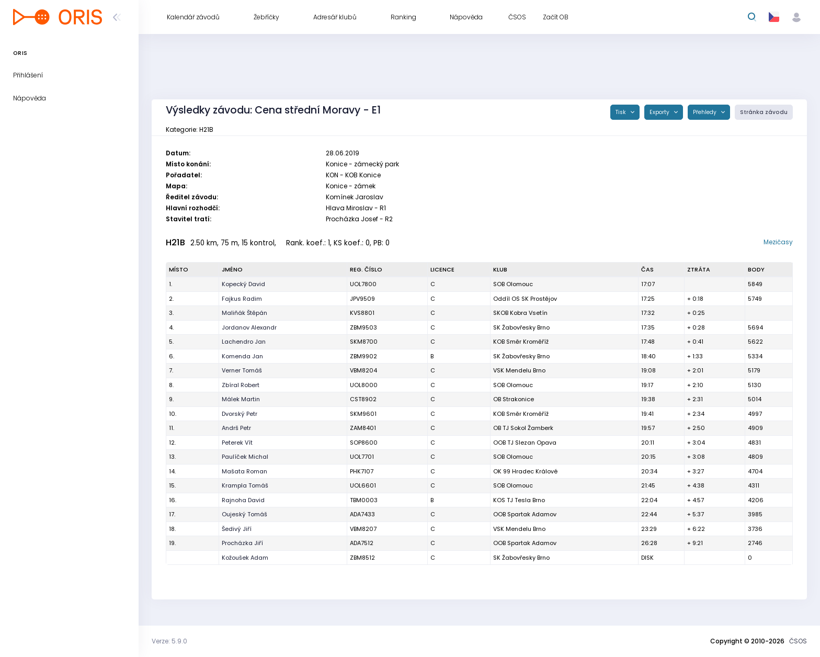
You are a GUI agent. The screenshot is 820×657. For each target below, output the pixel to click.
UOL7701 (362, 456)
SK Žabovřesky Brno (521, 327)
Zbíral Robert (240, 385)
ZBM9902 (363, 356)
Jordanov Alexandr (249, 327)
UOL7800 (363, 284)
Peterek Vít (237, 442)
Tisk (622, 112)
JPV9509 (362, 298)
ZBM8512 (362, 557)
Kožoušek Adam (245, 557)
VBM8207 (363, 529)
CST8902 (363, 399)
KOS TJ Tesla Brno (519, 500)
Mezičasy (778, 241)
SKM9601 (363, 414)
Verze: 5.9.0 (169, 641)
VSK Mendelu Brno (519, 370)
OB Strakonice (513, 399)
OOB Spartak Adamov (524, 514)
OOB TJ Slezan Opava (524, 442)
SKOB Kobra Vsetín (520, 313)
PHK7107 (361, 471)
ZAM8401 (363, 428)
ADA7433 (362, 514)
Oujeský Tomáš (244, 514)
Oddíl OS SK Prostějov (525, 298)
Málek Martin (241, 399)
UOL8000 (364, 385)
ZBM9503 (363, 327)
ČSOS (798, 641)
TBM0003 (364, 500)
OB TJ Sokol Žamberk (523, 428)
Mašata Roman (244, 471)
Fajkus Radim (242, 298)
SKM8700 (364, 341)
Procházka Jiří (242, 543)
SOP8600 (364, 442)
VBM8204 (363, 370)
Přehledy (705, 112)
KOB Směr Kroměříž (521, 341)
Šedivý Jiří (237, 529)
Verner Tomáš (242, 370)
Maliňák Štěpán (244, 313)
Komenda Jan (242, 356)
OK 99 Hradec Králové (525, 471)
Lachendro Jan (244, 341)
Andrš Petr (236, 428)
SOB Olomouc (513, 284)
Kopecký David (243, 284)
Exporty (660, 112)
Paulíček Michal (245, 456)
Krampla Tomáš (245, 485)
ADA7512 (361, 543)
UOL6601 (363, 485)
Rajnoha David (243, 500)
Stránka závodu (764, 112)
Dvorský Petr (239, 414)
